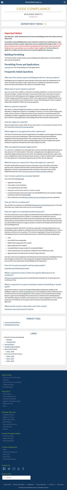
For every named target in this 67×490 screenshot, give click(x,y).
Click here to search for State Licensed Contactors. (37, 171)
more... (5, 406)
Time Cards (6, 454)
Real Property (7, 422)
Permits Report (9, 344)
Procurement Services (10, 424)
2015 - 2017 (10, 358)
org (33, 2)
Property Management (10, 452)
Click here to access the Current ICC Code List (19, 309)
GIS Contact (60, 484)
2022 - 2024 (10, 351)
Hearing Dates (11, 342)
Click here (8, 67)
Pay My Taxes (7, 394)
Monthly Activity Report (12, 347)
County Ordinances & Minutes (12, 382)
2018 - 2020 (10, 356)
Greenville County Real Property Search (17, 268)
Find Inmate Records (9, 396)
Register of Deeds (8, 417)
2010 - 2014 (10, 361)
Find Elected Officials (9, 399)
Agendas (9, 339)
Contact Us (52, 484)
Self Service (6, 457)
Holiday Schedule (8, 384)
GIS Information (8, 387)
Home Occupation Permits (15, 278)
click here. (49, 50)
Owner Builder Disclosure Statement (36, 197)
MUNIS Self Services (9, 459)
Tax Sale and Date (8, 441)
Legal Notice (30, 484)
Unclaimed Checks (8, 415)
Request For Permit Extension (43, 205)
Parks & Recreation (9, 419)
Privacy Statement (41, 484)
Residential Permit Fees (12, 325)
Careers (5, 429)
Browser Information (19, 484)
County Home (7, 484)
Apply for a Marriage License (12, 401)
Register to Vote (8, 403)
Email (4, 449)
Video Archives (7, 426)
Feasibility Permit (29, 291)
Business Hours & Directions (12, 377)
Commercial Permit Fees (12, 322)
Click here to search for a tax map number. (20, 127)
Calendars (6, 380)
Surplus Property (8, 438)
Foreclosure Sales (8, 436)
